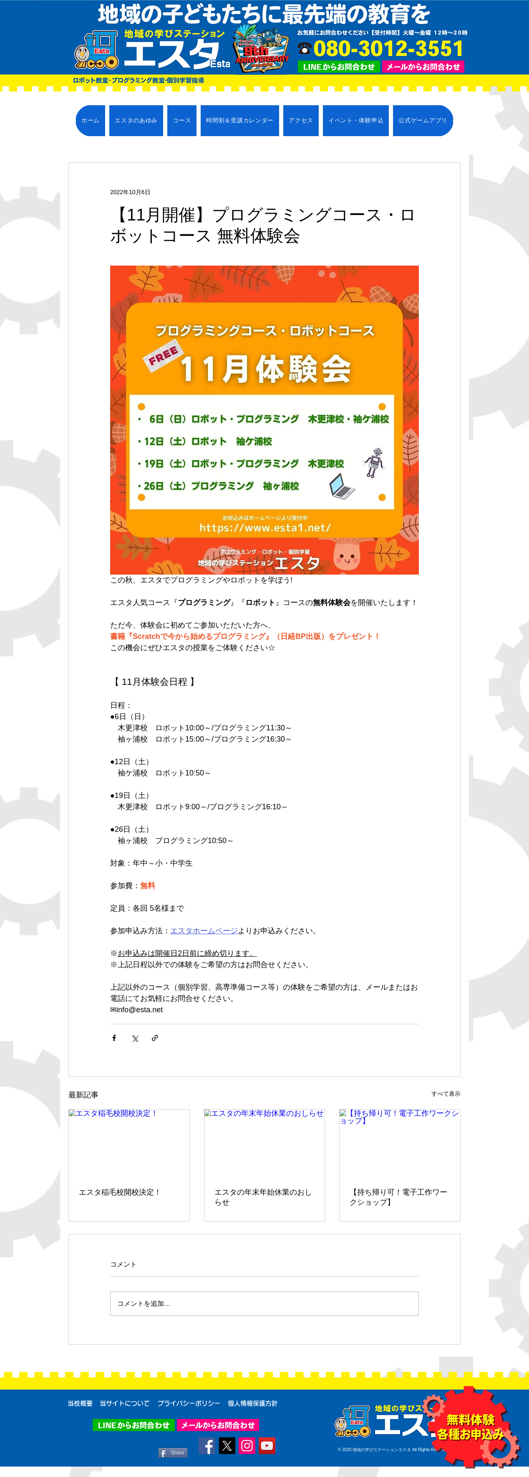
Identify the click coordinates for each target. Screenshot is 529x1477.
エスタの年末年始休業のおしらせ (263, 1197)
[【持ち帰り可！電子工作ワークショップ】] (400, 1143)
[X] (227, 1445)
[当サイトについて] (124, 1403)
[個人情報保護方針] (253, 1403)
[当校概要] (80, 1403)
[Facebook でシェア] (114, 1038)
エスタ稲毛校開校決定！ (120, 1192)
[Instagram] (247, 1445)
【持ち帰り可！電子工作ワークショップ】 (398, 1197)
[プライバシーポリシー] (188, 1403)
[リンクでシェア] (155, 1038)
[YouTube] (267, 1445)
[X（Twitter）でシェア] (135, 1038)
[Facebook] (207, 1445)
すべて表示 (446, 1093)
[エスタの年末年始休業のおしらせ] (264, 1143)
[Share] (173, 1453)
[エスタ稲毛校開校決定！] (129, 1143)
